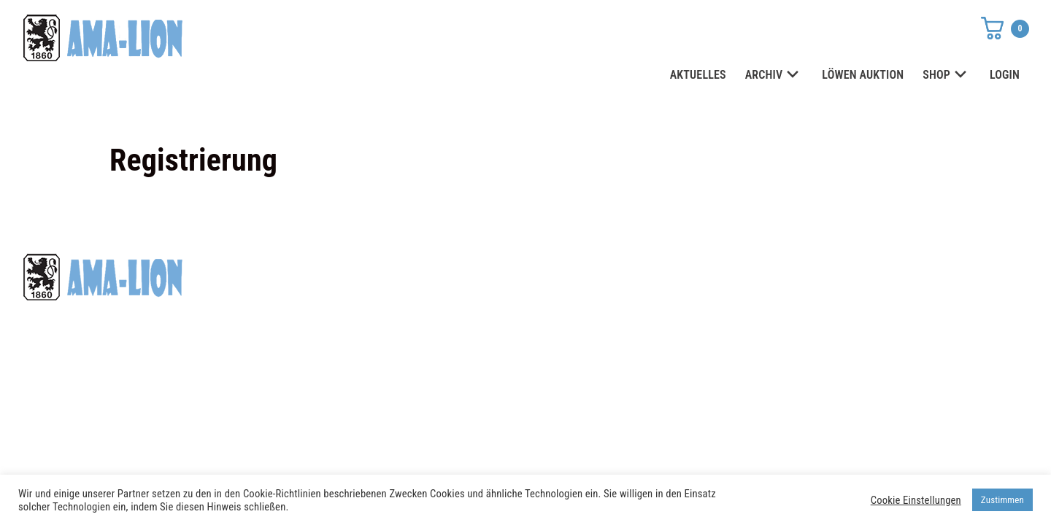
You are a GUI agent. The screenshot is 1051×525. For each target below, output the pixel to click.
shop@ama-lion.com (422, 297)
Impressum (738, 297)
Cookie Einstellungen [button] (916, 500)
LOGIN (1005, 75)
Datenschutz (742, 271)
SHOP (947, 75)
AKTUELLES (698, 75)
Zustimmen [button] (1002, 499)
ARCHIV (774, 75)
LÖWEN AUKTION (863, 75)
